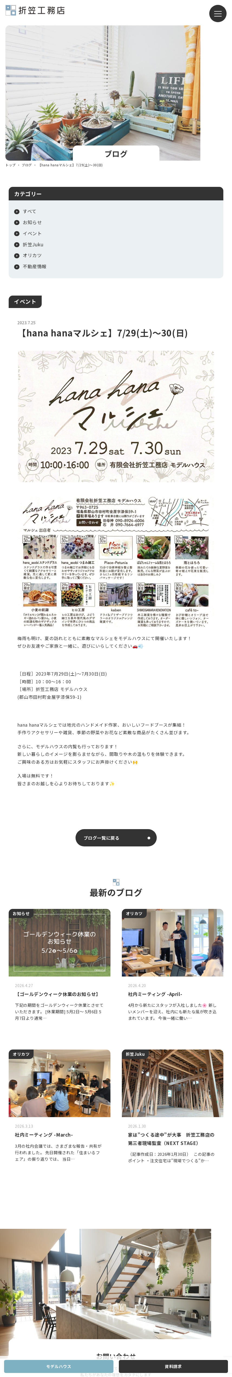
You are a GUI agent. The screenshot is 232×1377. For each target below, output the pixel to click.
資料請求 (173, 1366)
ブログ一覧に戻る (102, 709)
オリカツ (32, 127)
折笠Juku (33, 116)
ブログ (27, 36)
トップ (10, 36)
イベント (25, 173)
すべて (30, 83)
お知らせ (32, 94)
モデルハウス (58, 1366)
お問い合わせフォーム (106, 1185)
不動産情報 (35, 138)
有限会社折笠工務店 (34, 13)
